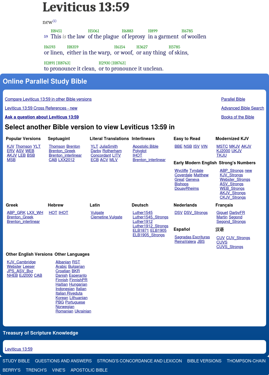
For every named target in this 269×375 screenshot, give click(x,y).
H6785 (187, 30)
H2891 (49, 62)
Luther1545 (143, 213)
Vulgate (97, 213)
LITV (116, 155)
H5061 (93, 30)
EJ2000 (26, 276)
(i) (54, 21)
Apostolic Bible (89, 370)
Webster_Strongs (235, 180)
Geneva (192, 180)
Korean (62, 298)
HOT (53, 213)
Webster (14, 267)
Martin (221, 217)
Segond (235, 217)
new (248, 171)
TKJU (221, 155)
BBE (179, 146)
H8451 (56, 30)
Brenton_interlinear (65, 155)
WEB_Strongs (232, 189)
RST (76, 262)
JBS (201, 242)
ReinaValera (185, 242)
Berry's (11, 370)
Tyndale (196, 171)
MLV (113, 160)
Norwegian (65, 307)
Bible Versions (204, 361)
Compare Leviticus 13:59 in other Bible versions (48, 99)
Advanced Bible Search (242, 108)
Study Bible (16, 361)
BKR (76, 271)
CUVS (221, 242)
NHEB (12, 276)
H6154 (119, 46)
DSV (179, 213)
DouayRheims (187, 189)
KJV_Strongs (231, 175)
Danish (62, 276)
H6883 (127, 30)
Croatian (63, 271)
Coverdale (184, 175)
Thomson (23, 146)
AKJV (12, 155)
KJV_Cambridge (21, 262)
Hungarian (78, 284)
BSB (31, 155)
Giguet (222, 213)
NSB (188, 146)
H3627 (142, 46)
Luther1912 (143, 222)
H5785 (174, 46)
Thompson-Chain (246, 361)
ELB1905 (158, 231)
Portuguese (75, 302)
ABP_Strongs (232, 171)
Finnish (62, 280)
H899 (153, 30)
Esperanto (78, 276)
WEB (29, 151)
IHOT (137, 155)
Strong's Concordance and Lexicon (139, 361)
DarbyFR (237, 213)
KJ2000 (223, 151)
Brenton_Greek (62, 151)
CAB (53, 160)
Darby (96, 151)
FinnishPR (78, 280)
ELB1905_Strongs (149, 235)
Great (179, 180)
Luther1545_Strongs (150, 217)
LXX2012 (66, 160)
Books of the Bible (237, 117)
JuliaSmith (109, 146)
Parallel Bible (233, 99)
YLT (36, 146)
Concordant (101, 155)
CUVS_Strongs (229, 247)
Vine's (58, 370)
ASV (20, 151)
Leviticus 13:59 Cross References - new (41, 108)
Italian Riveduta (69, 293)
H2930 (104, 62)
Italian (81, 289)
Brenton (73, 146)
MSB (11, 160)
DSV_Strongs (196, 213)
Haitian (62, 284)
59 (46, 36)
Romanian (64, 311)
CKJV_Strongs (233, 197)
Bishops (182, 184)
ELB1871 (141, 231)
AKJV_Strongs (233, 193)
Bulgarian (76, 267)
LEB (21, 155)
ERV (11, 151)
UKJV (236, 151)
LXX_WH (35, 213)
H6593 (49, 46)
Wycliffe (181, 171)
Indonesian (65, 289)
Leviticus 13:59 (19, 349)
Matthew (201, 175)
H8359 (73, 46)
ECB (95, 160)
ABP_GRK (16, 213)
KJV (10, 146)
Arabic (61, 267)
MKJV (234, 146)
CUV (220, 238)
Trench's (36, 370)
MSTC (222, 146)
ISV (196, 146)
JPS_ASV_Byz (20, 271)
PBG (60, 302)
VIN (204, 146)
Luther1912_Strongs (150, 226)
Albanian (63, 262)
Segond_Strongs (231, 222)
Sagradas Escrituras (192, 237)
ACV (104, 160)
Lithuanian (78, 298)
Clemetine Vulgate (106, 217)
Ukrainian (83, 311)
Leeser (29, 267)
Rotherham (112, 151)
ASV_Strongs (232, 184)
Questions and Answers (63, 361)
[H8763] (63, 62)
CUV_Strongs (238, 238)
